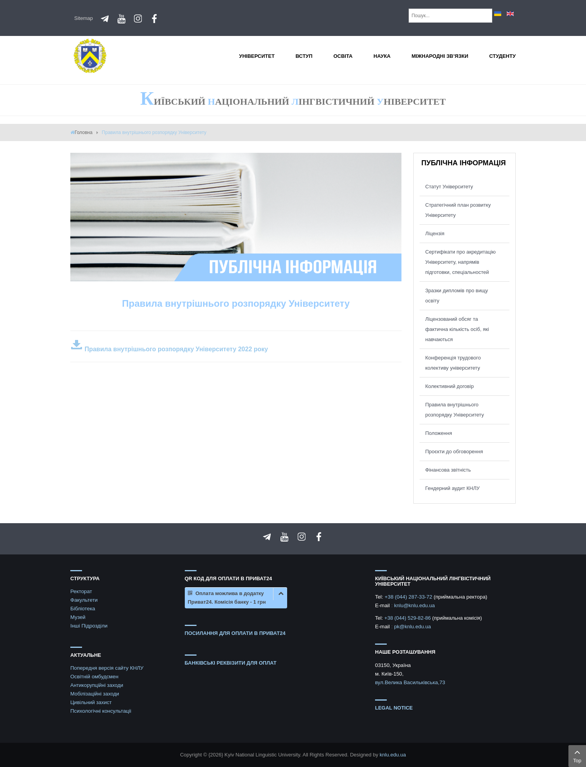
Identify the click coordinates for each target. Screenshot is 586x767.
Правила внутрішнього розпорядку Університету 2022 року (169, 349)
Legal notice (394, 708)
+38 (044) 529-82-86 (408, 618)
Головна (84, 132)
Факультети (84, 600)
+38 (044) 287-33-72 (409, 597)
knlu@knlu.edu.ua (414, 605)
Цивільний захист (91, 702)
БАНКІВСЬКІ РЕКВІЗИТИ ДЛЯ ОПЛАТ (231, 663)
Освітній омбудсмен (94, 676)
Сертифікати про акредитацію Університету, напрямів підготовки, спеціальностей (460, 262)
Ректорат (81, 591)
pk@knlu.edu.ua (412, 626)
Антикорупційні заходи (96, 685)
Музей (78, 617)
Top (577, 755)
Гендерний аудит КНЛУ (452, 488)
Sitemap (83, 18)
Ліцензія (435, 233)
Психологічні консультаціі (100, 711)
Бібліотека (82, 608)
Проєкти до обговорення (454, 451)
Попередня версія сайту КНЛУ (106, 668)
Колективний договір (449, 386)
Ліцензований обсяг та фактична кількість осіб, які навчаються (457, 329)
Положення (438, 433)
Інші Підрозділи (88, 626)
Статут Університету (449, 187)
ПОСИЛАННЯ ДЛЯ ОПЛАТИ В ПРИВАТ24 (235, 633)
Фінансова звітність (448, 470)
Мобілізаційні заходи (94, 694)
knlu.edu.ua (393, 755)
